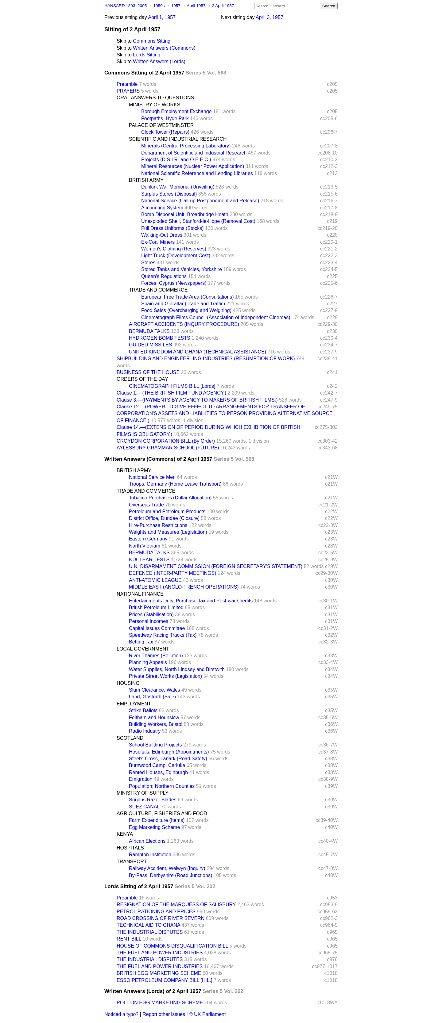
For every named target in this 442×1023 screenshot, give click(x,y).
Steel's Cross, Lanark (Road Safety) (168, 758)
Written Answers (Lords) (159, 61)
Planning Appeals (148, 662)
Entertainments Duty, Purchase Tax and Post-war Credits (191, 600)
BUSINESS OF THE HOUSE (148, 372)
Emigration (140, 779)
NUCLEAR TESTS (149, 559)
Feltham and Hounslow (154, 717)
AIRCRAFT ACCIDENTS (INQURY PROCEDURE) (184, 324)
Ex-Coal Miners (158, 242)
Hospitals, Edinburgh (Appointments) (169, 751)
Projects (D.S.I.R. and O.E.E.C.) (176, 159)
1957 (176, 5)
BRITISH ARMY (146, 180)
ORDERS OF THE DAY (142, 379)
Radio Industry (145, 731)
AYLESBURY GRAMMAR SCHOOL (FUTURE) (168, 447)
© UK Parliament (207, 1014)
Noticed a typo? (121, 1014)
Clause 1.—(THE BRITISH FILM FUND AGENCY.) (171, 392)
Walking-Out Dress (161, 235)
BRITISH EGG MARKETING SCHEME (159, 973)
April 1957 (197, 5)
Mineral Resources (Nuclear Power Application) (192, 166)
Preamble (127, 84)
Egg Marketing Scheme (154, 827)
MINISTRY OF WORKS (154, 104)
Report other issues (163, 1014)
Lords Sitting (146, 54)
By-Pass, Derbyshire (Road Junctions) (170, 875)
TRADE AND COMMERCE (158, 289)
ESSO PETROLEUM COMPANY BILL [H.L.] (164, 980)
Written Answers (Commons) (164, 48)
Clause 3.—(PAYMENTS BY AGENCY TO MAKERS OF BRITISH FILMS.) (197, 400)
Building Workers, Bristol (155, 724)
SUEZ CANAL (144, 806)
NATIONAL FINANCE (140, 594)
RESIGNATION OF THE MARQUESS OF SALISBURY (176, 904)
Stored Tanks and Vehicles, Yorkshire (181, 269)
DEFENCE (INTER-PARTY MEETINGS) (172, 573)
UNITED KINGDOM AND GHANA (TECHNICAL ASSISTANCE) (197, 351)
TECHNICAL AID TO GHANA (148, 925)
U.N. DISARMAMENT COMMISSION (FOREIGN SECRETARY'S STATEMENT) (215, 566)
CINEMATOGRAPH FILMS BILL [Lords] (172, 386)
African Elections (147, 841)
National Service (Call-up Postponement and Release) (200, 200)
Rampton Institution (150, 854)
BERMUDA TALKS (149, 331)
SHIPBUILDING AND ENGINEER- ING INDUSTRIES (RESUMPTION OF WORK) (206, 358)
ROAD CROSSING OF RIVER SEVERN (160, 918)
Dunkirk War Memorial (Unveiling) (178, 186)
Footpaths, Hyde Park (165, 118)
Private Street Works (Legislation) (165, 676)
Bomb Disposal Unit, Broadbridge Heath (184, 214)
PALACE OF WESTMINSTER (161, 125)
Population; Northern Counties (162, 786)
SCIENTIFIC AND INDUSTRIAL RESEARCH (178, 139)
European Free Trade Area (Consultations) (187, 297)
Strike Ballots (143, 710)
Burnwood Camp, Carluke (157, 765)
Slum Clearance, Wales (154, 690)
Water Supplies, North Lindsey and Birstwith (177, 669)
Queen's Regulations (164, 276)
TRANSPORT (132, 861)
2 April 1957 (223, 5)
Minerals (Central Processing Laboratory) (186, 145)
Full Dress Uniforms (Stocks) (172, 228)
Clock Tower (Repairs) (165, 132)
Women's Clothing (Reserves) (173, 248)
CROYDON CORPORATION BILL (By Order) (166, 441)
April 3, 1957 (269, 17)
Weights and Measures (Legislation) (168, 532)
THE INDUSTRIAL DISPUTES (150, 932)
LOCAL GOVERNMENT (143, 648)
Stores (148, 262)
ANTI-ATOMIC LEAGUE (155, 580)
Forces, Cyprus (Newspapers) (174, 283)
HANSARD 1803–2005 (125, 5)
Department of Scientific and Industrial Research (193, 152)
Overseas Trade (146, 504)
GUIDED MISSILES (150, 344)
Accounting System (162, 207)
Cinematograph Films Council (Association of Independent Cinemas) (215, 317)
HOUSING (128, 683)
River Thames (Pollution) (156, 655)
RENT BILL (129, 938)
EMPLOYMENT (134, 703)
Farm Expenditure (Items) (156, 820)
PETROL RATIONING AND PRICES (156, 911)
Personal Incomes (148, 621)
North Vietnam (144, 545)
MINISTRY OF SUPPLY (143, 793)
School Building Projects (155, 744)
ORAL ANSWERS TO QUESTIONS (155, 97)
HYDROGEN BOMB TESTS (159, 338)
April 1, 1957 (162, 17)
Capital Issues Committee (157, 628)
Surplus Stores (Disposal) (169, 194)
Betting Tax (141, 641)
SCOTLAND (130, 738)
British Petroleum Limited (156, 607)
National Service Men (152, 477)
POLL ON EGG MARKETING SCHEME (160, 1002)
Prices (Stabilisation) (151, 614)
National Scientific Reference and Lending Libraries (197, 173)
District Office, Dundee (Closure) (164, 518)
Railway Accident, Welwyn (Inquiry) (167, 868)
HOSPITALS (130, 847)
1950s (159, 5)
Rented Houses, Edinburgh (158, 772)
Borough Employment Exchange (176, 111)
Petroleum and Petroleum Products (167, 511)
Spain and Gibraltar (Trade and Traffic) (183, 303)
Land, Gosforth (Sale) (152, 696)
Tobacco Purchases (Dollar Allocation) (170, 497)
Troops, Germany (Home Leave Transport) (175, 484)
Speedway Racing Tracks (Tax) (163, 635)
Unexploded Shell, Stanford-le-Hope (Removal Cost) (198, 221)
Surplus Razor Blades (152, 799)
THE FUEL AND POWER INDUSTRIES (160, 952)
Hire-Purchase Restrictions (158, 525)
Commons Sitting (151, 41)
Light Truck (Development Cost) (175, 255)
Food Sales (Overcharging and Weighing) (186, 310)
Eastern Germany (148, 538)
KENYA (125, 834)
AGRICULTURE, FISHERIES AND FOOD (162, 813)
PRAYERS (128, 91)
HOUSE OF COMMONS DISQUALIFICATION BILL (172, 946)
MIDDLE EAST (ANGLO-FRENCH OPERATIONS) (184, 587)
